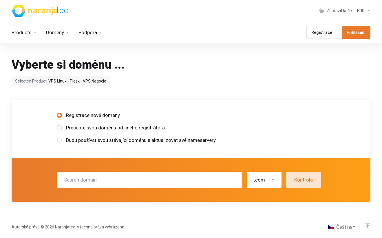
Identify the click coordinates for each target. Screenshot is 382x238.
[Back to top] (368, 225)
